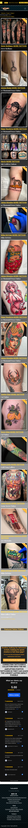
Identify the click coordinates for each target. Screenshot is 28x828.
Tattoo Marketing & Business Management (14, 797)
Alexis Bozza (6, 88)
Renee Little (6, 464)
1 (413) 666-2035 (14, 811)
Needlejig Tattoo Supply (14, 817)
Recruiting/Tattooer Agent (14, 803)
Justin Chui (6, 394)
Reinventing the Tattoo (14, 816)
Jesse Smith (6, 503)
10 (9, 16)
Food (7, 13)
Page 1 (12, 13)
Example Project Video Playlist (14, 809)
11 (10, 16)
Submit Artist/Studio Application (14, 660)
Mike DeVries (6, 235)
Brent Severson (7, 611)
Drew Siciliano (7, 46)
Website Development (14, 799)
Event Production (14, 801)
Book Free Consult (16, 2)
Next (12, 16)
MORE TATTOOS (20, 46)
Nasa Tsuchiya (7, 129)
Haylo (3, 161)
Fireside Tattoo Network (14, 819)
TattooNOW (14, 807)
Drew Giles (5, 432)
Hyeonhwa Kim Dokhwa (11, 536)
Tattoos (3, 13)
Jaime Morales (7, 202)
